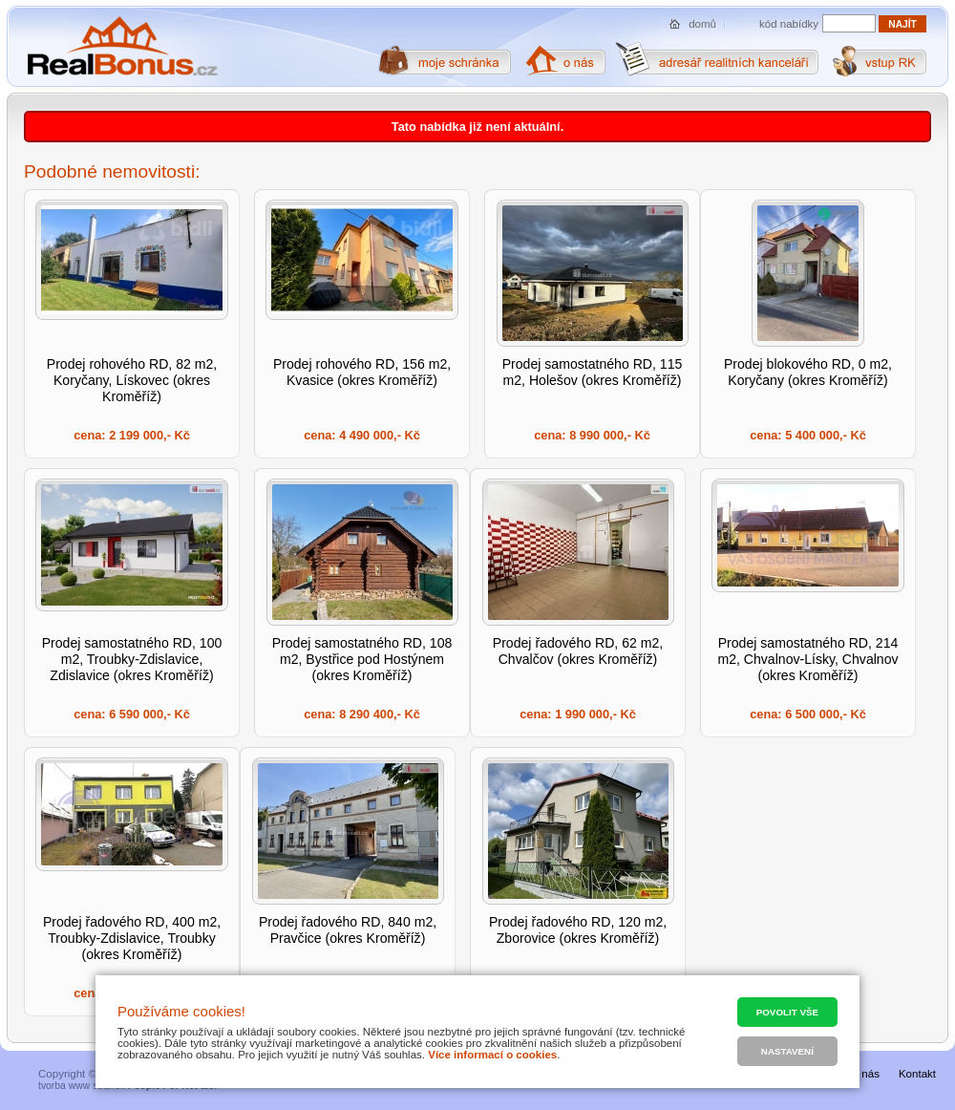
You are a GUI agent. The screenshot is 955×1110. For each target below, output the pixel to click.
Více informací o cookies (492, 1054)
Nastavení (787, 1051)
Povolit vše (787, 1012)
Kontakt (917, 1073)
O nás (865, 1073)
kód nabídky (788, 24)
